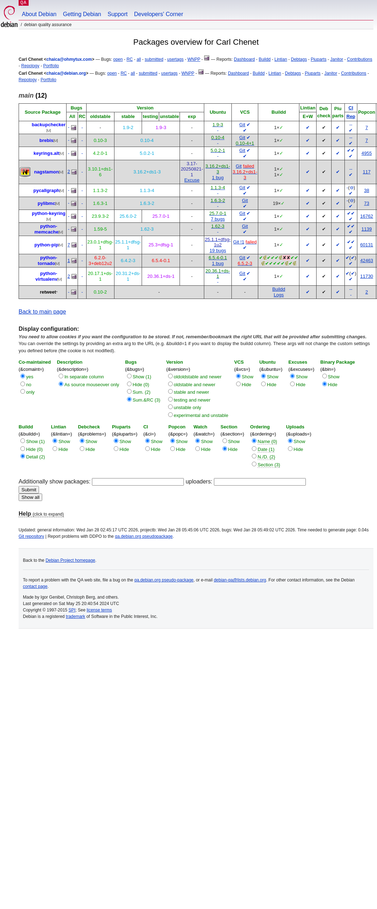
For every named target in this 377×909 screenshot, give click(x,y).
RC (130, 59)
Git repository (31, 536)
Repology (30, 65)
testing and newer (192, 400)
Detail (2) (35, 457)
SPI (72, 610)
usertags (175, 59)
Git (242, 124)
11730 (366, 276)
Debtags (299, 59)
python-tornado (47, 260)
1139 (367, 229)
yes (29, 376)
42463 (366, 260)
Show (248, 376)
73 (366, 203)
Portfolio (51, 65)
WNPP (193, 59)
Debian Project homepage (70, 560)
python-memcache (46, 229)
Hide (246, 384)
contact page (35, 586)
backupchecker (49, 124)
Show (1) (142, 376)
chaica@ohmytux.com (69, 59)
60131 (366, 244)
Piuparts (319, 59)
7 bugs (218, 219)
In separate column (84, 376)
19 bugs (218, 250)
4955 (367, 153)
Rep (351, 116)
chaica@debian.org (66, 73)
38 (366, 190)
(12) (33, 95)
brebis (46, 140)
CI (350, 107)
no (28, 384)
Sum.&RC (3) (146, 400)
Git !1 (238, 242)
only (30, 392)
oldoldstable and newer (198, 376)
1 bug (218, 177)
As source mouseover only (91, 384)
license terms (99, 610)
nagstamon (46, 172)
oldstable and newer (194, 384)
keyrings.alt (46, 153)
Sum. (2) (142, 392)
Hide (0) (141, 384)
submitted (154, 59)
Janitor (336, 59)
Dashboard (244, 59)
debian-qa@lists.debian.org (240, 580)
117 (367, 172)
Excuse (192, 180)
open (118, 59)
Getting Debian (82, 14)
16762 (366, 216)
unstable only (187, 407)
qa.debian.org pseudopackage (143, 536)
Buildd (264, 59)
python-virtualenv (46, 276)
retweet (48, 292)
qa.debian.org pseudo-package (164, 580)
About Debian (39, 14)
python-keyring (48, 213)
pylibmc (46, 203)
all (139, 59)
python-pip (46, 244)
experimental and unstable (201, 415)
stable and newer (191, 392)
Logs (279, 295)
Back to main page (42, 312)
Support (118, 14)
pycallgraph (46, 190)
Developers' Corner (158, 14)
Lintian (280, 59)
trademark (75, 616)
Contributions (359, 59)
